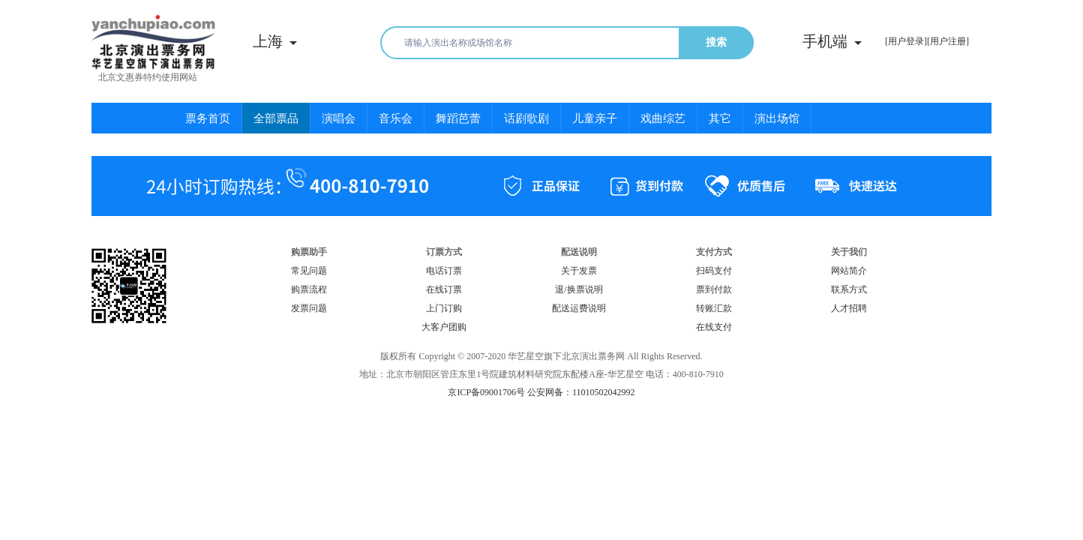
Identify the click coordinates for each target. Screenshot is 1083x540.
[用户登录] (906, 41)
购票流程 (309, 289)
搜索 (716, 42)
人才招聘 (849, 308)
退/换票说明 (578, 289)
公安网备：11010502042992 (581, 392)
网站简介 (849, 271)
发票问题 (309, 308)
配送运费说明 (579, 308)
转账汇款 (714, 308)
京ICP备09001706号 (486, 392)
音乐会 (395, 118)
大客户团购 (444, 327)
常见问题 (309, 271)
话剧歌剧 (526, 118)
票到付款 (714, 289)
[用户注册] (948, 41)
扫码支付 (714, 271)
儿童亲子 (594, 118)
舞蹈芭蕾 (458, 118)
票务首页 (207, 118)
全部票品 (276, 118)
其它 (720, 118)
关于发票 (579, 271)
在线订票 (444, 289)
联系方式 (849, 289)
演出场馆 (777, 118)
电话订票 (444, 271)
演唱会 (339, 118)
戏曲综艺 (663, 118)
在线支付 (714, 327)
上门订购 (444, 308)
